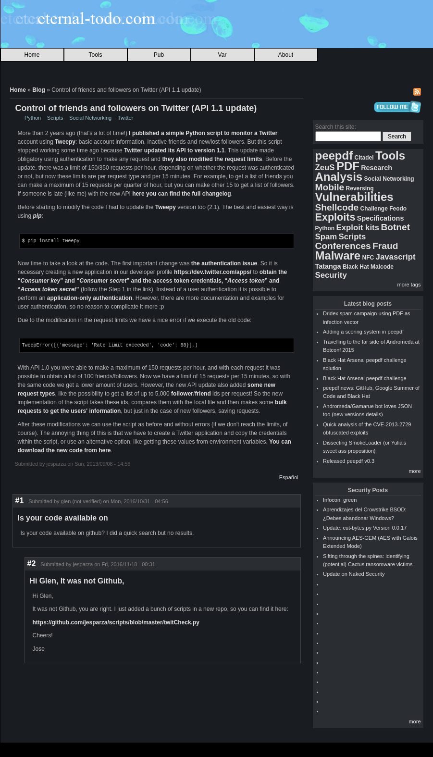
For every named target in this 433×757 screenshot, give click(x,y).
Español (288, 476)
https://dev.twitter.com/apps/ (212, 271)
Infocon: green (340, 500)
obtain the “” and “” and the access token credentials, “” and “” (152, 280)
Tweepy (65, 141)
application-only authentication (89, 297)
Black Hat (356, 266)
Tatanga (328, 266)
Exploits (335, 217)
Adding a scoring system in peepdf (363, 332)
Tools (95, 54)
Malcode (382, 266)
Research (376, 168)
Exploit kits (358, 227)
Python (33, 118)
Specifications (380, 218)
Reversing (360, 188)
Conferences (343, 246)
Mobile (330, 187)
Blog (38, 90)
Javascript (396, 256)
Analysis (339, 176)
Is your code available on (63, 517)
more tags (409, 284)
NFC (368, 257)
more (414, 471)
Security (331, 275)
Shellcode (337, 207)
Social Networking (90, 118)
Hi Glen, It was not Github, (77, 580)
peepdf (334, 155)
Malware (338, 255)
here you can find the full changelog (181, 193)
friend (202, 392)
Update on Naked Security (353, 574)
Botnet (395, 227)
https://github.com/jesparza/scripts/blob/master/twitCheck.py (116, 621)
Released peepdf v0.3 (348, 461)
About (285, 54)
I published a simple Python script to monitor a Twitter (203, 133)
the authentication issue (224, 263)
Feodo (398, 208)
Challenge (373, 208)
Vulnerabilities (354, 196)
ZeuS (325, 167)
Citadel (364, 157)
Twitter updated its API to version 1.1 (174, 150)
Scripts (55, 118)
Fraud (385, 246)
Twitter (125, 118)
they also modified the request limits (212, 159)
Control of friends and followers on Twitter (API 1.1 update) (136, 108)
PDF (347, 166)
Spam (326, 236)
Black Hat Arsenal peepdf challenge (365, 378)
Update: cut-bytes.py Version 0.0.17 (365, 528)
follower (182, 392)
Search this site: (335, 127)
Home (31, 54)
